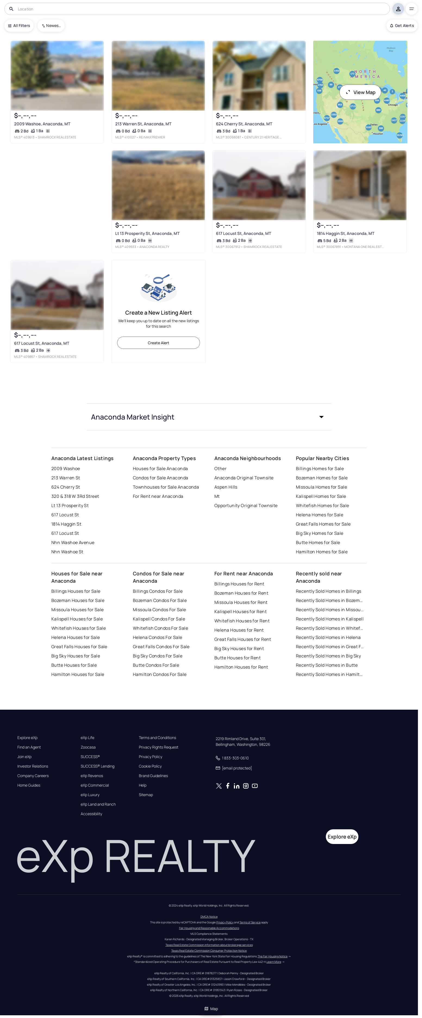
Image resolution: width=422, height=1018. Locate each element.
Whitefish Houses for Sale (78, 628)
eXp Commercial (95, 785)
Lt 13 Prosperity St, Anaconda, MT (147, 233)
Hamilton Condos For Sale (160, 674)
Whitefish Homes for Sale (322, 505)
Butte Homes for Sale (318, 542)
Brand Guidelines (153, 776)
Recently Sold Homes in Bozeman (330, 600)
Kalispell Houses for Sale (77, 619)
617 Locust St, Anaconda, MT (243, 233)
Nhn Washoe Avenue (72, 542)
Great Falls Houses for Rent (242, 639)
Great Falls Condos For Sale (161, 647)
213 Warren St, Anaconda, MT (143, 124)
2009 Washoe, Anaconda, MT (42, 124)
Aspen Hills (225, 487)
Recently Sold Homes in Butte (327, 665)
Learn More (274, 962)
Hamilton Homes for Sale (322, 552)
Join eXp (24, 757)
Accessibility (91, 814)
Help (142, 785)
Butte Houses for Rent (237, 658)
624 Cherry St (65, 487)
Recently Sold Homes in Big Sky (328, 656)
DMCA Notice (209, 916)
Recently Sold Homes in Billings (328, 591)
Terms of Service (250, 922)
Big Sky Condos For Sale (157, 656)
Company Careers (33, 776)
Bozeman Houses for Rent (241, 593)
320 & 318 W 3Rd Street (75, 496)
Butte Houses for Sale (74, 665)
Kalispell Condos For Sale (159, 619)
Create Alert (158, 342)
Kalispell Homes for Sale (321, 496)
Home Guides (28, 785)
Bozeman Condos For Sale (160, 600)
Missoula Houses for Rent (241, 602)
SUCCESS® (90, 757)
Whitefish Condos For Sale (160, 628)
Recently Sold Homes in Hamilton (330, 674)
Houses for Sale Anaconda (160, 468)
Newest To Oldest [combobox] (53, 25)
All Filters (19, 25)
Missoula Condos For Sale (159, 610)
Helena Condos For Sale (157, 637)
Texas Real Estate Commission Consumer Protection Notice (209, 950)
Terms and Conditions (157, 738)
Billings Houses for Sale (76, 591)
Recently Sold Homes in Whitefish (330, 628)
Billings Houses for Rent (239, 584)
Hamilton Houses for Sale (77, 674)
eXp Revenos (92, 776)
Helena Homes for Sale (319, 515)
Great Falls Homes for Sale (323, 524)
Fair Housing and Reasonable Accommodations (209, 928)
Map (211, 1008)
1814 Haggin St (66, 524)
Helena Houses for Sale (75, 637)
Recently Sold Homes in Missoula (330, 610)
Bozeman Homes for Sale (322, 478)
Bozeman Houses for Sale (77, 600)
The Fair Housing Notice (272, 956)
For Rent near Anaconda (158, 496)
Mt (217, 496)
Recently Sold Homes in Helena (328, 637)
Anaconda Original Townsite (243, 478)
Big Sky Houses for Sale (75, 656)
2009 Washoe (65, 468)
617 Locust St (65, 515)
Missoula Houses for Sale (77, 610)
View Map (360, 92)
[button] (209, 417)
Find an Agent (29, 747)
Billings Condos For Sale (158, 591)
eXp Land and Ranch (98, 804)
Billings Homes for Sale (320, 468)
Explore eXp (27, 738)
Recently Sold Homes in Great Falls (330, 647)
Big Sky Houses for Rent (239, 648)
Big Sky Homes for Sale (319, 533)
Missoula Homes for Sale (321, 487)
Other (220, 468)
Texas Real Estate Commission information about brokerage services (209, 945)
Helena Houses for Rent (239, 630)
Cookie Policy (150, 766)
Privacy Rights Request (158, 747)
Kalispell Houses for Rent (240, 611)
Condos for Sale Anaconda (160, 478)
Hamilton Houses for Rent (241, 667)
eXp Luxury (90, 795)
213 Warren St (65, 478)
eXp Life (87, 738)
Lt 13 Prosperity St (70, 505)
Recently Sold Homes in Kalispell (330, 619)
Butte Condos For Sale (156, 665)
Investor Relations (32, 766)
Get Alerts (402, 25)
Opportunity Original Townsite (246, 505)
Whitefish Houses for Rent (242, 621)
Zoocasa (88, 747)
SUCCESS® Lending (97, 766)
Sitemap (146, 795)
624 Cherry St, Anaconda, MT (244, 124)
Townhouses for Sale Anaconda (166, 487)
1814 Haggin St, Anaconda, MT (345, 233)
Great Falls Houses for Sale (79, 647)
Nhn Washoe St (67, 552)
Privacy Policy (150, 757)
